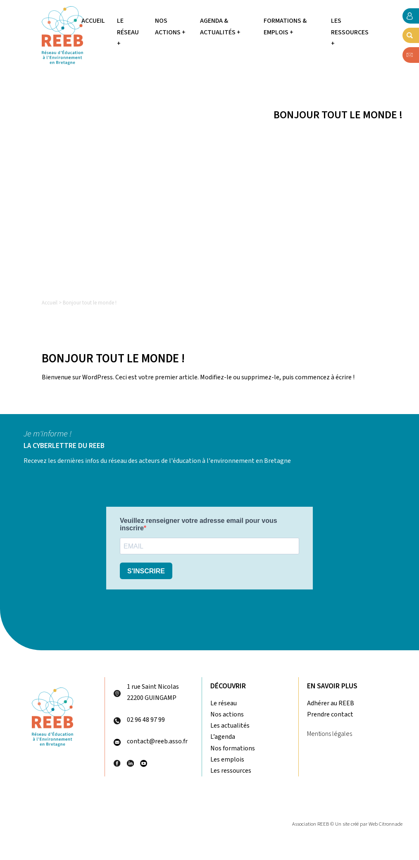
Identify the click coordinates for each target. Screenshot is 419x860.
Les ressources (230, 770)
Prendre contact (330, 714)
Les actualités (230, 725)
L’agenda (222, 736)
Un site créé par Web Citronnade (368, 824)
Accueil (93, 20)
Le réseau (223, 703)
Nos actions (227, 714)
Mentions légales (329, 733)
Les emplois (227, 759)
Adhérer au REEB (330, 703)
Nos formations (232, 748)
